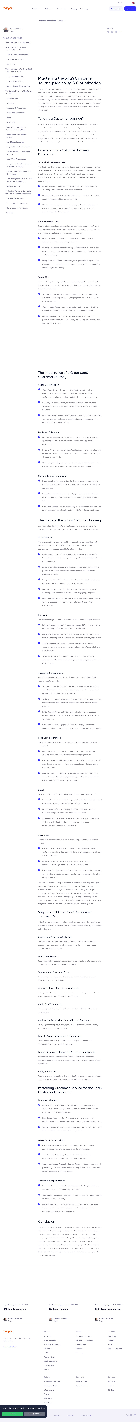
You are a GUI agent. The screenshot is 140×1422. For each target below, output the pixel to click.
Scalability (11, 64)
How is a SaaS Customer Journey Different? (15, 48)
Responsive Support (15, 198)
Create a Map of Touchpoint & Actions (19, 152)
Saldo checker (81, 1386)
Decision (10, 103)
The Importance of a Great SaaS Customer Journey (18, 70)
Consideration (12, 98)
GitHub (111, 1390)
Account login (81, 1381)
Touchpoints (49, 1365)
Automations (49, 1357)
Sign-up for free (10, 1347)
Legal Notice (86, 1415)
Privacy (57, 1415)
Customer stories (51, 1386)
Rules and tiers (50, 1340)
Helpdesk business (83, 1336)
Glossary (79, 1353)
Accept (12, 1413)
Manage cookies (34, 1413)
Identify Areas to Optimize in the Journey (18, 172)
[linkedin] (116, 32)
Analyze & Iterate (14, 186)
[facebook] (112, 32)
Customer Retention (15, 76)
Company (84, 9)
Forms (46, 1369)
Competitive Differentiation (18, 86)
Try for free (130, 9)
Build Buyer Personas (15, 142)
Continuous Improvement (17, 208)
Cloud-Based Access (15, 59)
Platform (48, 9)
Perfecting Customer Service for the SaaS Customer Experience (18, 192)
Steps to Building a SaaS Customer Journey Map (15, 128)
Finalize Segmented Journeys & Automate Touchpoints (19, 180)
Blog (110, 1344)
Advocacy (11, 122)
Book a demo (116, 9)
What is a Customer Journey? (17, 42)
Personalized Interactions (17, 203)
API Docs (111, 1381)
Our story (112, 1336)
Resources (61, 9)
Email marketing (50, 1361)
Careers (111, 1340)
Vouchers (47, 1348)
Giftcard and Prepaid (52, 1344)
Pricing (74, 9)
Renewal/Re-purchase (16, 113)
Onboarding (81, 1344)
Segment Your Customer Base (19, 147)
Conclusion (10, 213)
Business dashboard (52, 1381)
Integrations (49, 1390)
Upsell (9, 117)
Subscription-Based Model (17, 54)
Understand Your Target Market (16, 135)
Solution (35, 9)
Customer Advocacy (15, 81)
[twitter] (108, 32)
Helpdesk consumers (84, 1340)
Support (79, 1348)
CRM (46, 1353)
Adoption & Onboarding (16, 108)
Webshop (48, 1398)
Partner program (115, 1348)
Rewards (47, 1336)
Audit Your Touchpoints (16, 159)
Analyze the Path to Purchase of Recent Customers (19, 165)
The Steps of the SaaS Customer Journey (18, 92)
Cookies (70, 1415)
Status (110, 1386)
